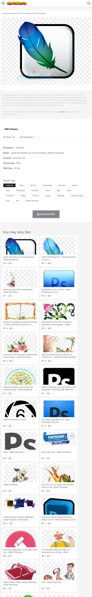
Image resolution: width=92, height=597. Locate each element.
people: (6, 573)
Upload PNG (48, 592)
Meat (50, 580)
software (9, 185)
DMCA (38, 592)
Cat (33, 569)
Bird (21, 569)
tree (7, 201)
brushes (61, 185)
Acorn (13, 565)
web (21, 185)
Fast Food (38, 580)
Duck (54, 569)
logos (48, 196)
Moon (82, 565)
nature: (6, 565)
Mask (12, 573)
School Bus (66, 577)
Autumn (19, 565)
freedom (35, 190)
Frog (78, 569)
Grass (68, 565)
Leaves (25, 565)
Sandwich (57, 580)
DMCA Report (11, 129)
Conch (39, 565)
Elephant (67, 569)
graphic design (77, 196)
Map (72, 577)
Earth (45, 565)
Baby (18, 573)
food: (5, 580)
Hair (81, 573)
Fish (73, 569)
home (76, 573)
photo (47, 190)
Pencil (49, 577)
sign (58, 190)
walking (69, 573)
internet (75, 185)
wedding (60, 196)
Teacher (21, 577)
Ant (12, 569)
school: (6, 577)
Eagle (60, 569)
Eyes (63, 573)
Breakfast (12, 580)
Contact (30, 592)
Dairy (19, 580)
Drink (32, 580)
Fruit (45, 580)
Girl (85, 573)
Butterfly (27, 569)
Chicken (39, 569)
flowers (36, 196)
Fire (50, 565)
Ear (58, 573)
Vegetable (73, 580)
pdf (17, 201)
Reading (43, 577)
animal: (6, 569)
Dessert (25, 580)
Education (56, 577)
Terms (11, 592)
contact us (63, 112)
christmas (10, 196)
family (29, 573)
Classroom (34, 577)
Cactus (32, 565)
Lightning (75, 565)
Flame (55, 565)
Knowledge (80, 577)
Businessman (44, 573)
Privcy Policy (21, 592)
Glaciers (62, 565)
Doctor (53, 573)
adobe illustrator (32, 201)
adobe (23, 196)
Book (27, 577)
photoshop (20, 190)
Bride (23, 573)
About (5, 592)
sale (7, 190)
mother (35, 573)
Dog (49, 569)
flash (69, 190)
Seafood (66, 580)
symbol (33, 185)
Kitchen (81, 580)
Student (13, 577)
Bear (16, 569)
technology (47, 185)
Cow (45, 569)
